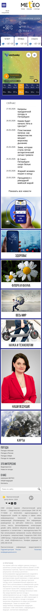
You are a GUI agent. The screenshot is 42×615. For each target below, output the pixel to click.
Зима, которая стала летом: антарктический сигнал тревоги (26, 153)
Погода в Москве (7, 452)
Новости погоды (7, 471)
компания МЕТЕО (7, 480)
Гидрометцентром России (11, 551)
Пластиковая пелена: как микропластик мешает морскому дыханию (25, 138)
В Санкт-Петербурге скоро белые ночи (24, 165)
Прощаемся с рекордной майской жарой (25, 182)
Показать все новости (20, 193)
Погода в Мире (6, 457)
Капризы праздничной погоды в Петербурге (24, 115)
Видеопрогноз (6, 469)
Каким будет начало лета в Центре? (25, 125)
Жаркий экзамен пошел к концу (26, 174)
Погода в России (7, 455)
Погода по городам (8, 460)
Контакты (4, 485)
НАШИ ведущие (7, 482)
